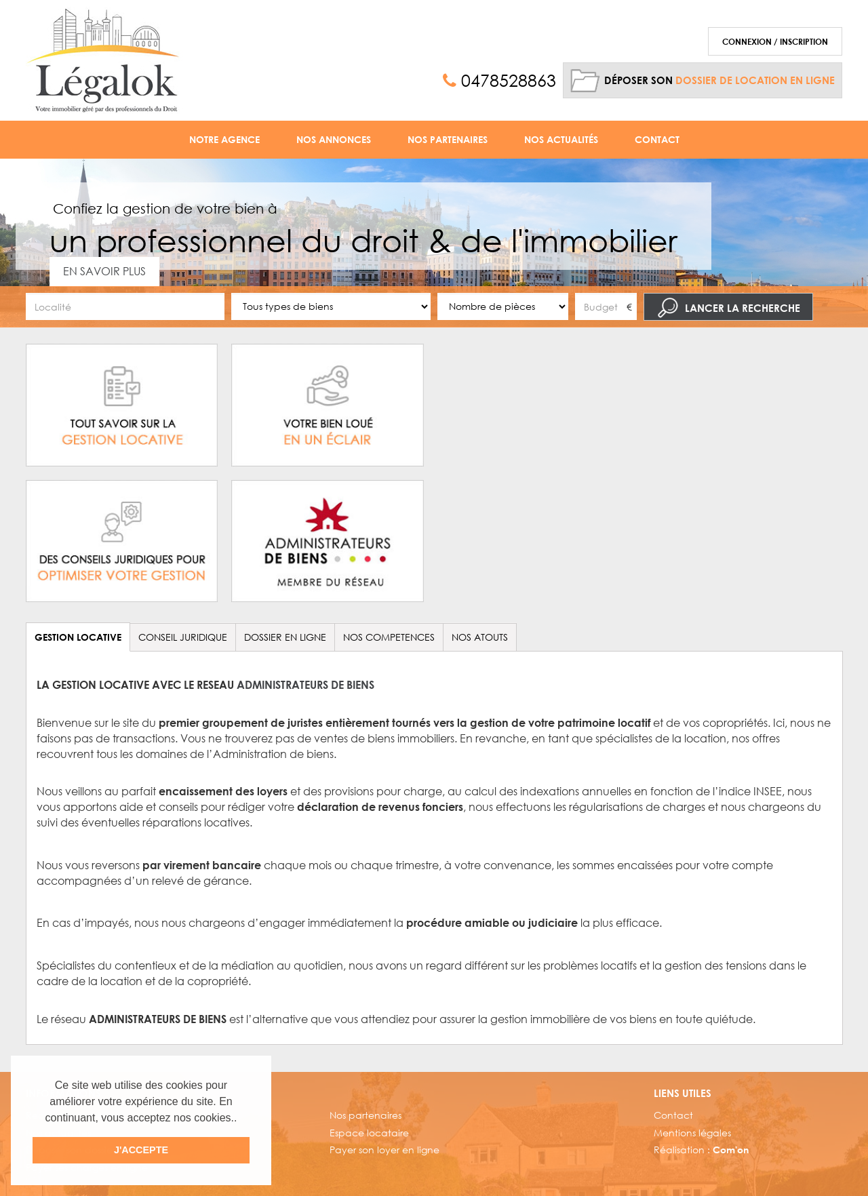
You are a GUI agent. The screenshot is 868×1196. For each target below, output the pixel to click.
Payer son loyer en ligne (384, 1149)
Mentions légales (692, 1132)
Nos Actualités (561, 139)
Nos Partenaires (448, 139)
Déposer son (719, 80)
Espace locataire (369, 1132)
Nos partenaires (365, 1115)
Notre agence (224, 139)
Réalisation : (701, 1149)
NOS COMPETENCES (389, 637)
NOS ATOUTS (480, 637)
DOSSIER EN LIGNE (285, 637)
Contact (657, 139)
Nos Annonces (333, 139)
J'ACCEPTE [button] (141, 1149)
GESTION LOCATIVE (78, 637)
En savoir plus (104, 271)
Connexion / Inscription (775, 41)
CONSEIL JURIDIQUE (182, 637)
